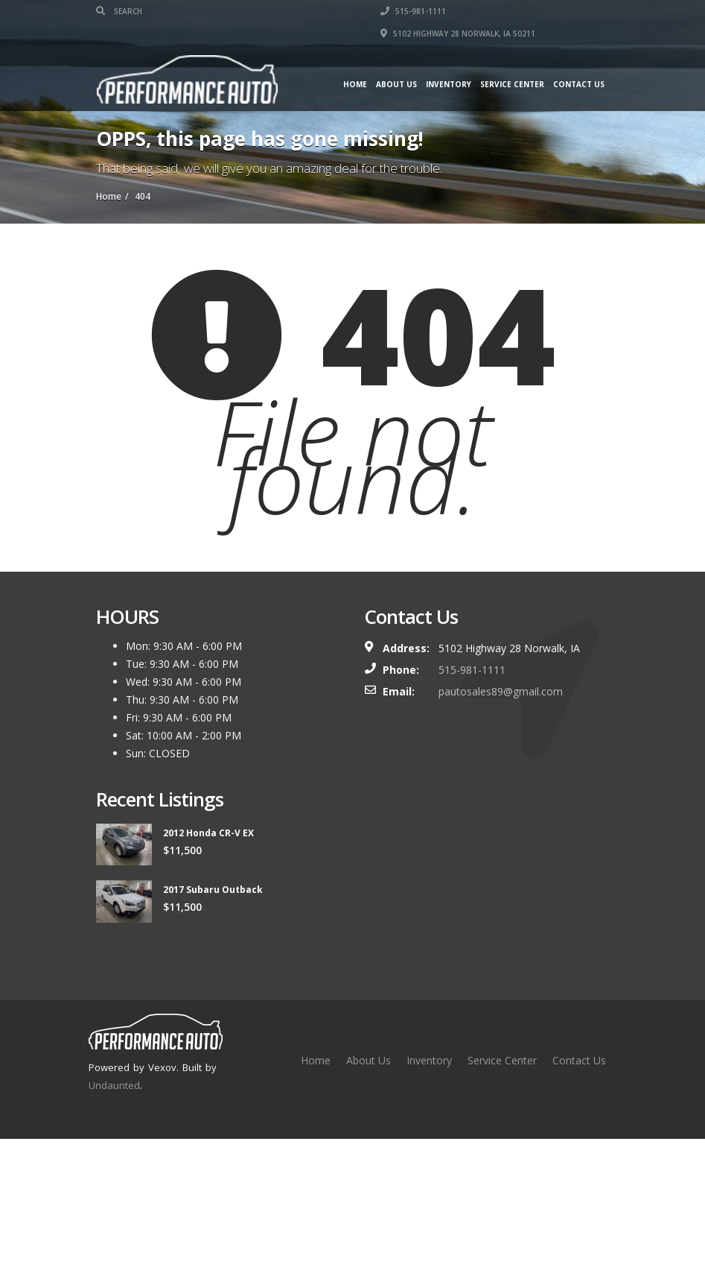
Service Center (512, 84)
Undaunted (114, 1085)
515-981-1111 (413, 11)
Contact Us (578, 84)
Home (355, 84)
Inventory (448, 84)
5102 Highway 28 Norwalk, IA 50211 (457, 33)
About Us (396, 84)
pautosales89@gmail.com (500, 691)
